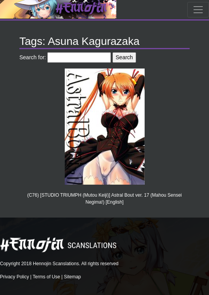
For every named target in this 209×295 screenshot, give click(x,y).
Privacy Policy (14, 277)
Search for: (32, 57)
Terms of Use (46, 277)
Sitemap (72, 277)
